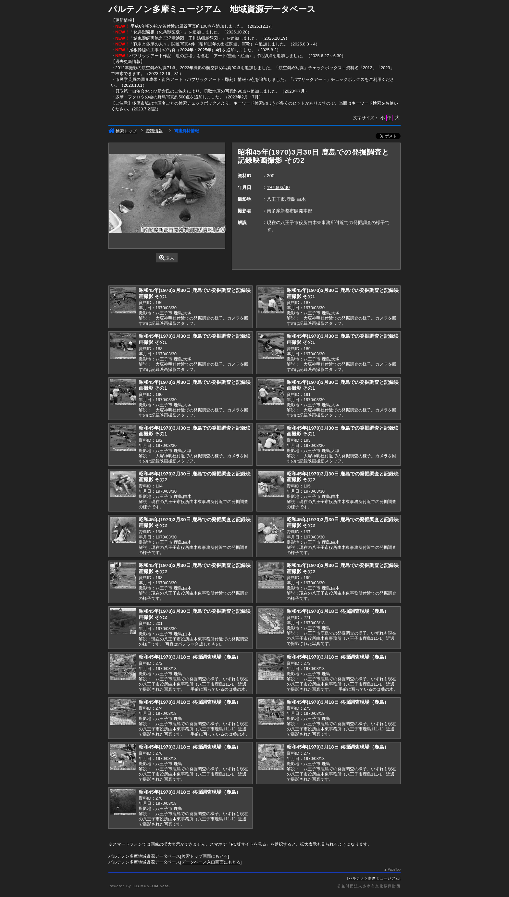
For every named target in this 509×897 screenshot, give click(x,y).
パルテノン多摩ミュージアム (374, 878)
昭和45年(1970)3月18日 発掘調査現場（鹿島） (338, 611)
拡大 (166, 257)
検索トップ (122, 131)
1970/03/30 (278, 187)
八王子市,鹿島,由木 (286, 199)
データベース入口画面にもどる (211, 862)
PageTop (394, 869)
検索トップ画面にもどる (204, 856)
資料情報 (154, 130)
